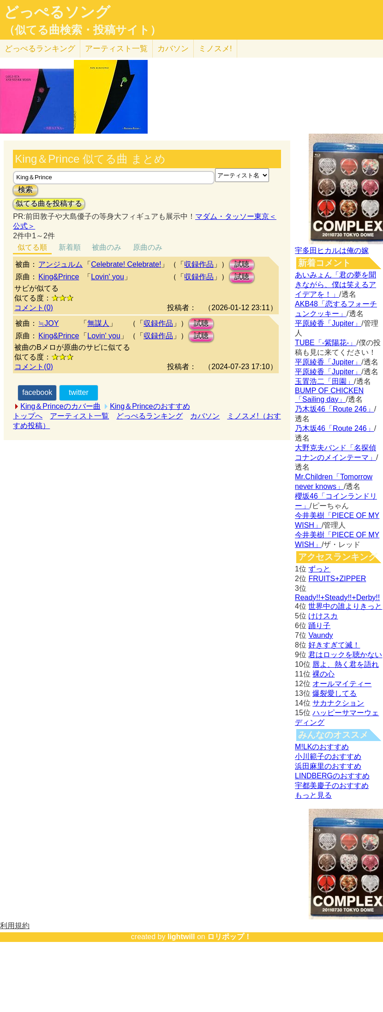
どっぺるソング (57, 12)
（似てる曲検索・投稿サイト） (82, 30)
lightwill (181, 937)
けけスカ (323, 616)
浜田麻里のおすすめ (328, 766)
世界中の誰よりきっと (345, 606)
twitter (79, 392)
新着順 (70, 247)
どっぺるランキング (149, 416)
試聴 (241, 264)
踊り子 (319, 626)
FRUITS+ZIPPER (337, 578)
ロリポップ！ (229, 937)
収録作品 (199, 264)
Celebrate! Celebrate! (126, 264)
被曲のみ (106, 247)
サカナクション (338, 703)
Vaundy (320, 635)
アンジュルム (60, 264)
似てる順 (32, 247)
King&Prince (58, 277)
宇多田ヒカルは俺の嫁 (332, 250)
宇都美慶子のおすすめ (332, 785)
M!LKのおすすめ (322, 747)
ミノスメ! (215, 48)
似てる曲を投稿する (49, 203)
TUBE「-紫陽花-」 (325, 343)
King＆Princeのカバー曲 (60, 406)
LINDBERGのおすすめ (332, 776)
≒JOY (48, 323)
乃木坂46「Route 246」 (334, 409)
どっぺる (40, 48)
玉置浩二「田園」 (324, 381)
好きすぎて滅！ (334, 645)
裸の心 (323, 674)
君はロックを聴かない (345, 655)
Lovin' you (107, 277)
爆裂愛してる (334, 693)
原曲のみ (147, 247)
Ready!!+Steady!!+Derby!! (337, 597)
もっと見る (313, 795)
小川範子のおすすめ (328, 756)
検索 (25, 190)
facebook (37, 392)
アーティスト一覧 (79, 416)
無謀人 (98, 323)
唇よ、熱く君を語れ (345, 664)
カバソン (173, 48)
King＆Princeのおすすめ (150, 406)
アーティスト (116, 48)
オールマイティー (341, 684)
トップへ (27, 416)
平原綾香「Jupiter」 (328, 323)
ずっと (319, 569)
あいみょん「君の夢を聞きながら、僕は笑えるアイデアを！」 (335, 284)
